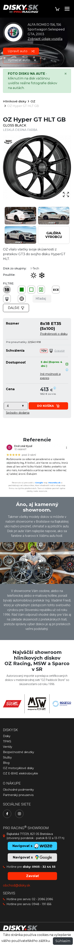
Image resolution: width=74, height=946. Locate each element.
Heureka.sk (54, 482)
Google (39, 482)
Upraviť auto (21, 51)
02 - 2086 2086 (42, 899)
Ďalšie (16, 308)
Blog (6, 763)
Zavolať (32, 876)
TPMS (7, 741)
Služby (7, 757)
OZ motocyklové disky (18, 768)
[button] (17, 412)
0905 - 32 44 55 (43, 867)
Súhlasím (62, 941)
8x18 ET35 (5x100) (50, 326)
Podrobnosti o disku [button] (53, 334)
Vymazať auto (22, 60)
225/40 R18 (34, 342)
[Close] (65, 73)
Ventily (7, 747)
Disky (6, 736)
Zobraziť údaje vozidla (45, 39)
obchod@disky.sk (16, 885)
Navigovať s (32, 857)
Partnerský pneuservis (18, 795)
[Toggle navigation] (67, 9)
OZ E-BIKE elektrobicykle (20, 773)
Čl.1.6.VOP (59, 350)
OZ (33, 101)
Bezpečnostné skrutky (18, 752)
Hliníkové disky (14, 101)
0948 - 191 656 (41, 904)
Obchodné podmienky (18, 789)
